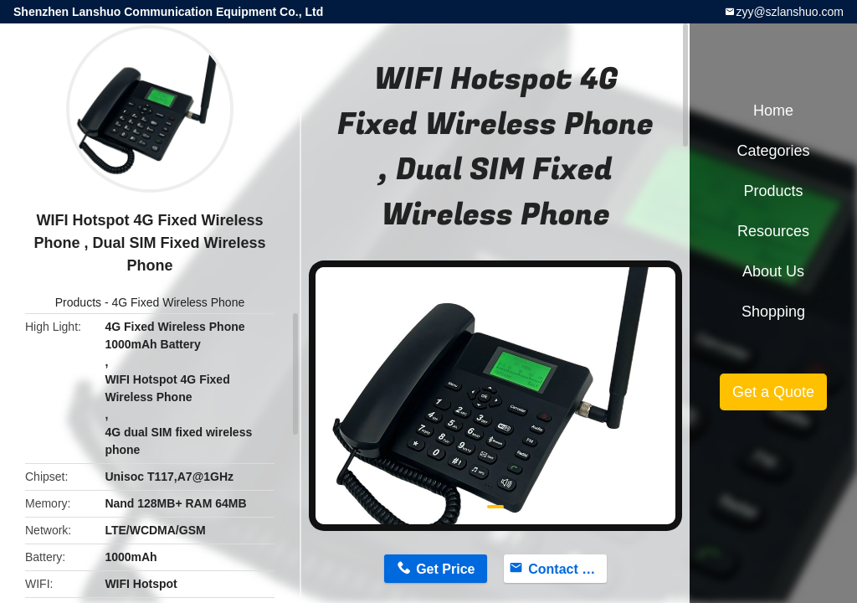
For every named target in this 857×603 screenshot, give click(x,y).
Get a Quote (773, 392)
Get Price (445, 569)
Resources (773, 231)
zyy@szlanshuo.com (790, 11)
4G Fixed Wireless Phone (177, 302)
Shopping (773, 311)
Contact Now (567, 569)
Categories (772, 150)
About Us (773, 271)
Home (773, 110)
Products (78, 302)
